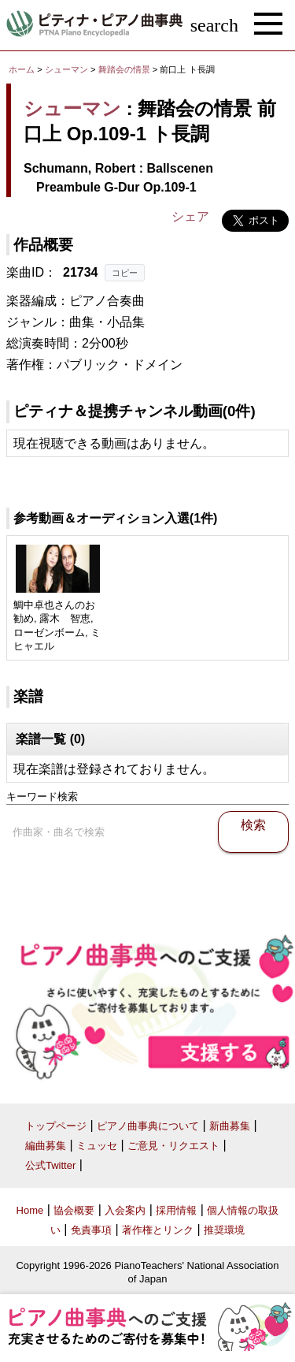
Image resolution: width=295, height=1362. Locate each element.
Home (30, 1210)
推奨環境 (224, 1230)
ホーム (22, 69)
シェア (190, 216)
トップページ (56, 1126)
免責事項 (91, 1230)
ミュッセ (96, 1146)
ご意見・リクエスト (173, 1146)
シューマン (66, 69)
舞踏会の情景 (125, 69)
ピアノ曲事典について (148, 1126)
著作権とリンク (158, 1230)
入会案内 (125, 1210)
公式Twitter (50, 1165)
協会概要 (73, 1210)
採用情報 (176, 1210)
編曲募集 (45, 1146)
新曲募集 (229, 1126)
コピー (125, 272)
